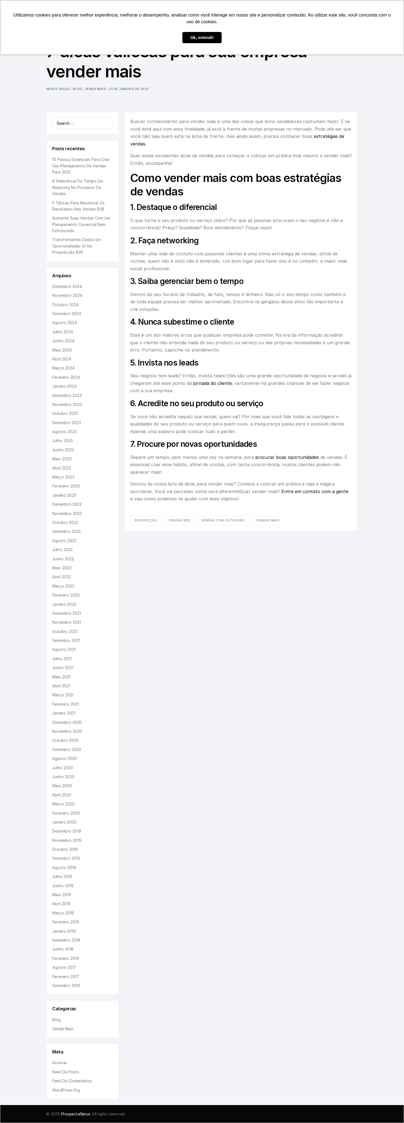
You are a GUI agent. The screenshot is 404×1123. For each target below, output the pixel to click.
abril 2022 (61, 576)
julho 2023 (62, 440)
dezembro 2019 (66, 831)
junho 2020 (63, 776)
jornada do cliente (212, 383)
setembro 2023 (66, 422)
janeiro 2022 (64, 604)
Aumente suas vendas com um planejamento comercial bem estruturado (81, 224)
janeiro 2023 (64, 495)
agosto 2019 (64, 867)
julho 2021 (62, 658)
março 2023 (63, 477)
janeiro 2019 (64, 931)
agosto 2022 (64, 540)
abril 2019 (61, 903)
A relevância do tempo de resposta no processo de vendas (77, 187)
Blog (77, 89)
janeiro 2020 (64, 822)
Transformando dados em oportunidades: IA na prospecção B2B (76, 246)
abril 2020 (61, 794)
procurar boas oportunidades (287, 457)
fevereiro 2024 (66, 377)
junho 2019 (63, 885)
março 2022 (63, 586)
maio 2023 (62, 458)
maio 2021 (61, 676)
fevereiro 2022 (66, 595)
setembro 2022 (66, 531)
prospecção (146, 520)
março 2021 (63, 694)
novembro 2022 (67, 513)
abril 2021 (61, 685)
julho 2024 (62, 331)
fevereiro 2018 (65, 958)
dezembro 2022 (67, 504)
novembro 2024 (67, 295)
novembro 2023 (67, 404)
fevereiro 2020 (66, 813)
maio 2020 (62, 785)
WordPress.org (66, 1090)
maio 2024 (62, 350)
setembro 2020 (66, 749)
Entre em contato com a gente (314, 491)
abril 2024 (61, 359)
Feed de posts (65, 1071)
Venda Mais (95, 89)
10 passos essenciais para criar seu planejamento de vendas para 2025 (81, 165)
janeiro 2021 (63, 713)
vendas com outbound (223, 520)
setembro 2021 (66, 640)
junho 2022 (63, 558)
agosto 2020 (64, 758)
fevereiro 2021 (65, 704)
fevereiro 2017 (65, 976)
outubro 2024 (65, 304)
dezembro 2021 (66, 613)
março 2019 (63, 913)
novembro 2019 (66, 840)
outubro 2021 (64, 631)
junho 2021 (62, 667)
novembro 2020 (67, 731)
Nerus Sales (58, 89)
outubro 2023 (65, 413)
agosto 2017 (64, 967)
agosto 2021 (64, 649)
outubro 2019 (65, 849)
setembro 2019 (66, 858)
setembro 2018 (66, 940)
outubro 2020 (65, 740)
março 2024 (63, 368)
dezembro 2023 (67, 395)
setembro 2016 (66, 985)
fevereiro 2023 (66, 486)
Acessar (59, 1062)
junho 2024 (63, 340)
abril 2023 (61, 468)
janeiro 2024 (64, 386)
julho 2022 (62, 549)
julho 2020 (62, 767)
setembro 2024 (66, 313)
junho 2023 (63, 449)
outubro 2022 (65, 522)
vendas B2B (179, 520)
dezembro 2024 (67, 286)
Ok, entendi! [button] (202, 37)
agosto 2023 (64, 431)
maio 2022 (62, 567)
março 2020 (63, 803)
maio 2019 (61, 894)
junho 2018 (63, 949)
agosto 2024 (64, 322)
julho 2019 (62, 876)
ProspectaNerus (75, 1114)
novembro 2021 (66, 622)
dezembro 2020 (67, 722)
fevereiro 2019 (65, 921)
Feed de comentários (72, 1080)
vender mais (267, 520)
